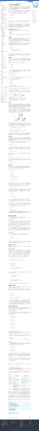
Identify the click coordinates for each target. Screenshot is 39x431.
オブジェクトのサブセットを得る (4, 89)
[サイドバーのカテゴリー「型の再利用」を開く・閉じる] (7, 79)
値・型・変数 (2, 30)
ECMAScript (2, 12)
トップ (1, 3)
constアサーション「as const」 (3, 61)
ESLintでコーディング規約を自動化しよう (4, 26)
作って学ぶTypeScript (3, 15)
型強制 (2, 46)
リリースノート (3, 426)
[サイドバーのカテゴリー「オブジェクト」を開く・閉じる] (7, 50)
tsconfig (2, 81)
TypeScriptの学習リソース (3, 101)
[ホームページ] (9, 3)
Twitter (30, 424)
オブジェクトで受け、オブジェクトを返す (4, 91)
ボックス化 (2, 47)
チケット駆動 (21, 424)
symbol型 (2, 44)
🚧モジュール (2, 75)
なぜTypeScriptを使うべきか (4, 10)
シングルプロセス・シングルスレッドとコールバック (4, 78)
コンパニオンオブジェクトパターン (4, 92)
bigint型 (2, 45)
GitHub (26, 1)
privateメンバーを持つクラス (35, 22)
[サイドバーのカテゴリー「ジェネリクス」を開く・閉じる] (7, 80)
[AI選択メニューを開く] (32, 1)
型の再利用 (2, 79)
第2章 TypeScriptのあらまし (5, 422)
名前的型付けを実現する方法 (34, 21)
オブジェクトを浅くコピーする (4, 86)
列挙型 (2, 54)
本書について (2, 4)
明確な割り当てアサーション (4, 64)
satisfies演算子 (3, 62)
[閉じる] (38, 0)
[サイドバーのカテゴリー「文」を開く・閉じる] (7, 69)
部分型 (32, 13)
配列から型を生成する (3, 98)
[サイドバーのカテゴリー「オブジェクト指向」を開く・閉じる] (7, 72)
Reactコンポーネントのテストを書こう (4, 23)
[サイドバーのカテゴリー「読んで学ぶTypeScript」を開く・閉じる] (7, 29)
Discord (30, 423)
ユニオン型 (2, 55)
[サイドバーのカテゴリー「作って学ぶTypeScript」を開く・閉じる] (7, 15)
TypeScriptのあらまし (3, 5)
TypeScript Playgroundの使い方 (4, 102)
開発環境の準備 (2, 16)
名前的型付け (34, 11)
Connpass (30, 422)
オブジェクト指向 (3, 72)
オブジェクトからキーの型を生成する (4, 95)
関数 (1, 70)
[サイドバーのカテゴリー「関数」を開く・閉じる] (7, 70)
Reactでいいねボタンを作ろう (4, 18)
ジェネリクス (2, 80)
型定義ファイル (2, 82)
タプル (2, 53)
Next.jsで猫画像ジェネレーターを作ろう (4, 20)
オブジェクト (2, 50)
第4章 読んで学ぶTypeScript (5, 424)
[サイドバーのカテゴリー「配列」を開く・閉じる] (7, 52)
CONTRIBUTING (21, 422)
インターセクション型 (3, 57)
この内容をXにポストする (12, 409)
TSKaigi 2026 (15, 0)
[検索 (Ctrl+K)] (37, 1)
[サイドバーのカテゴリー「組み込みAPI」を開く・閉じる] (7, 74)
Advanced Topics (3, 84)
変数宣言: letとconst (3, 31)
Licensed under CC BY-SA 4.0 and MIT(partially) (23, 429)
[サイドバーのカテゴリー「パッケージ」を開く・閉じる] (7, 83)
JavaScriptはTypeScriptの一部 (4, 7)
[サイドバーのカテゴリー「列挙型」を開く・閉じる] (7, 54)
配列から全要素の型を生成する (4, 99)
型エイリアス (2, 58)
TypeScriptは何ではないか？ (4, 14)
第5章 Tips (3, 425)
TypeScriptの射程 (3, 13)
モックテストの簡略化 (34, 19)
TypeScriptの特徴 (3, 6)
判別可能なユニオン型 (3, 56)
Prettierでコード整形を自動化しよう (4, 25)
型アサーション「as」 (3, 59)
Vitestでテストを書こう (3, 22)
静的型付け (2, 11)
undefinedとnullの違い (3, 43)
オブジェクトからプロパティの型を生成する (4, 97)
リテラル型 (2, 48)
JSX (1, 73)
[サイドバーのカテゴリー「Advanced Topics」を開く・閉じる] (7, 84)
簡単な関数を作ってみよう (3, 17)
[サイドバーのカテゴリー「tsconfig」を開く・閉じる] (7, 81)
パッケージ (2, 83)
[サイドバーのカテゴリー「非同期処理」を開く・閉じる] (7, 71)
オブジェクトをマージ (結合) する (4, 87)
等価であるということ (3, 66)
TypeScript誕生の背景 (3, 8)
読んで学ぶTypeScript (3, 29)
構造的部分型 (34, 15)
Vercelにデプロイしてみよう (4, 21)
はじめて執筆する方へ (22, 423)
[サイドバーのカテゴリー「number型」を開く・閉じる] (7, 39)
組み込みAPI (2, 74)
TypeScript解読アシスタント (14, 422)
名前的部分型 (34, 14)
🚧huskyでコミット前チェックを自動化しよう (4, 28)
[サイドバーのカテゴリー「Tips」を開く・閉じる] (7, 85)
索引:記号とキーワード (3, 100)
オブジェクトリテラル (17, 233)
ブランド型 (34, 23)
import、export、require (3, 76)
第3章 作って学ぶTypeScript (5, 423)
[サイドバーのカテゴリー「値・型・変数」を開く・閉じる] (7, 30)
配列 (1, 52)
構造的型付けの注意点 (34, 20)
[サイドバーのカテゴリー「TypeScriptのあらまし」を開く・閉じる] (7, 5)
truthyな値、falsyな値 (3, 67)
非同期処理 (2, 71)
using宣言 (2, 63)
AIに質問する (30, 1)
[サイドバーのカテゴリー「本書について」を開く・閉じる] (7, 4)
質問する (9, 412)
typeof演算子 (2, 65)
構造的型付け (2, 51)
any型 (2, 49)
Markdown (21, 427)
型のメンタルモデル (3, 68)
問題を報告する (10, 413)
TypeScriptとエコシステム (3, 9)
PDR (20, 428)
